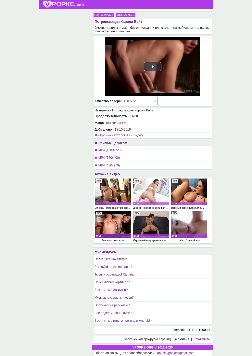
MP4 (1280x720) (108, 150)
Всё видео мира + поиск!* (113, 313)
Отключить (202, 339)
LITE (190, 330)
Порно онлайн (103, 15)
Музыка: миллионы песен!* (114, 297)
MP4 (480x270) (107, 165)
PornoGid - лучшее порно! (113, 266)
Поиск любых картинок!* (112, 282)
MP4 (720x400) (107, 157)
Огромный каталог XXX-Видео (120, 135)
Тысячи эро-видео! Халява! (114, 274)
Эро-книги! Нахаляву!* (110, 259)
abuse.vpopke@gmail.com (176, 353)
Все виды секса (116, 122)
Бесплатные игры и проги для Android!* (123, 320)
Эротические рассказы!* (112, 305)
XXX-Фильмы (126, 15)
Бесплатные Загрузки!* (111, 290)
